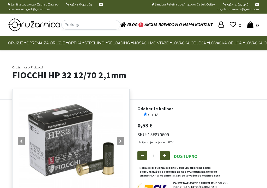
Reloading (119, 43)
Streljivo (94, 43)
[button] (21, 141)
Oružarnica (19, 67)
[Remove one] (142, 156)
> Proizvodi (36, 67)
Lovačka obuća (225, 43)
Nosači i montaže (151, 43)
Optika (75, 43)
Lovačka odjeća (189, 43)
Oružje (15, 43)
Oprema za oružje (45, 43)
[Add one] (165, 156)
